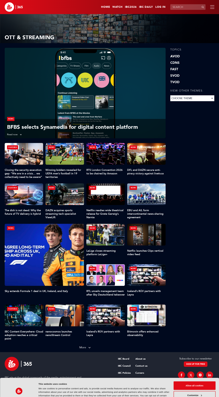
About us (140, 358)
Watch (117, 7)
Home (105, 7)
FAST (174, 69)
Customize (194, 379)
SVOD (175, 75)
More (82, 347)
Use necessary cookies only (194, 389)
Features (12, 147)
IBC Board (123, 358)
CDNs (175, 63)
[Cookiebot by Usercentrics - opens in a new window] (19, 391)
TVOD (175, 82)
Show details (45, 391)
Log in (160, 7)
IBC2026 (131, 7)
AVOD (175, 56)
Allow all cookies (194, 369)
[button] (211, 7)
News (10, 119)
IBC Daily (146, 7)
